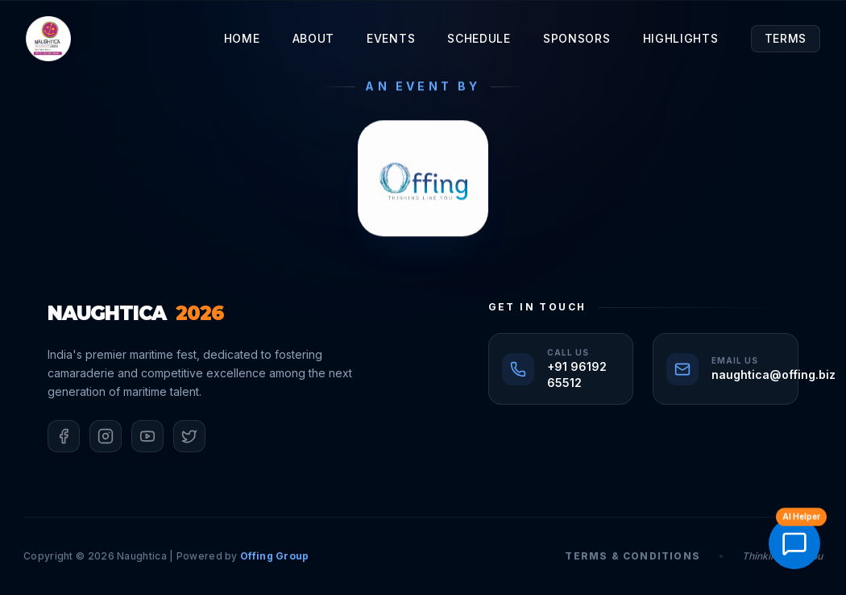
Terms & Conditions (632, 556)
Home (242, 38)
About (313, 38)
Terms (786, 38)
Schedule (479, 38)
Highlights (681, 38)
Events (391, 38)
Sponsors (577, 38)
